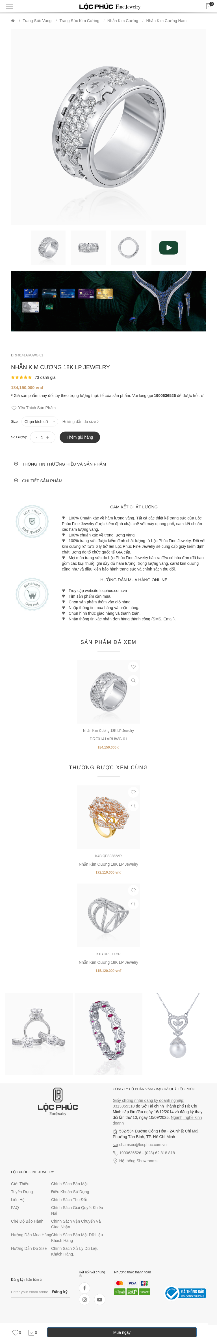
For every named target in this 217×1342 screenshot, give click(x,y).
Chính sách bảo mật (69, 1184)
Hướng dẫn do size (80, 421)
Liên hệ (18, 1199)
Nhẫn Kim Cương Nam (166, 20)
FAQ (15, 1207)
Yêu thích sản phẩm (33, 408)
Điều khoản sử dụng (70, 1191)
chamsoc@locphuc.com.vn (143, 1144)
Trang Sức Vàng (37, 20)
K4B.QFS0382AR (108, 856)
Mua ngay (122, 1332)
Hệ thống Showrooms (138, 1161)
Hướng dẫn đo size (29, 1248)
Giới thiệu (20, 1184)
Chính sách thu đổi (69, 1199)
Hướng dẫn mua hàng (31, 1235)
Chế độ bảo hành (27, 1221)
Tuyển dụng (22, 1191)
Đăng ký (60, 1292)
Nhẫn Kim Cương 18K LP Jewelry (108, 731)
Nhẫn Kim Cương (122, 20)
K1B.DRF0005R (108, 954)
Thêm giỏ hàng (80, 437)
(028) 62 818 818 (160, 1153)
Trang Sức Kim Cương (79, 20)
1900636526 (130, 1153)
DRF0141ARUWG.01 (27, 355)
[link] (16, 1333)
